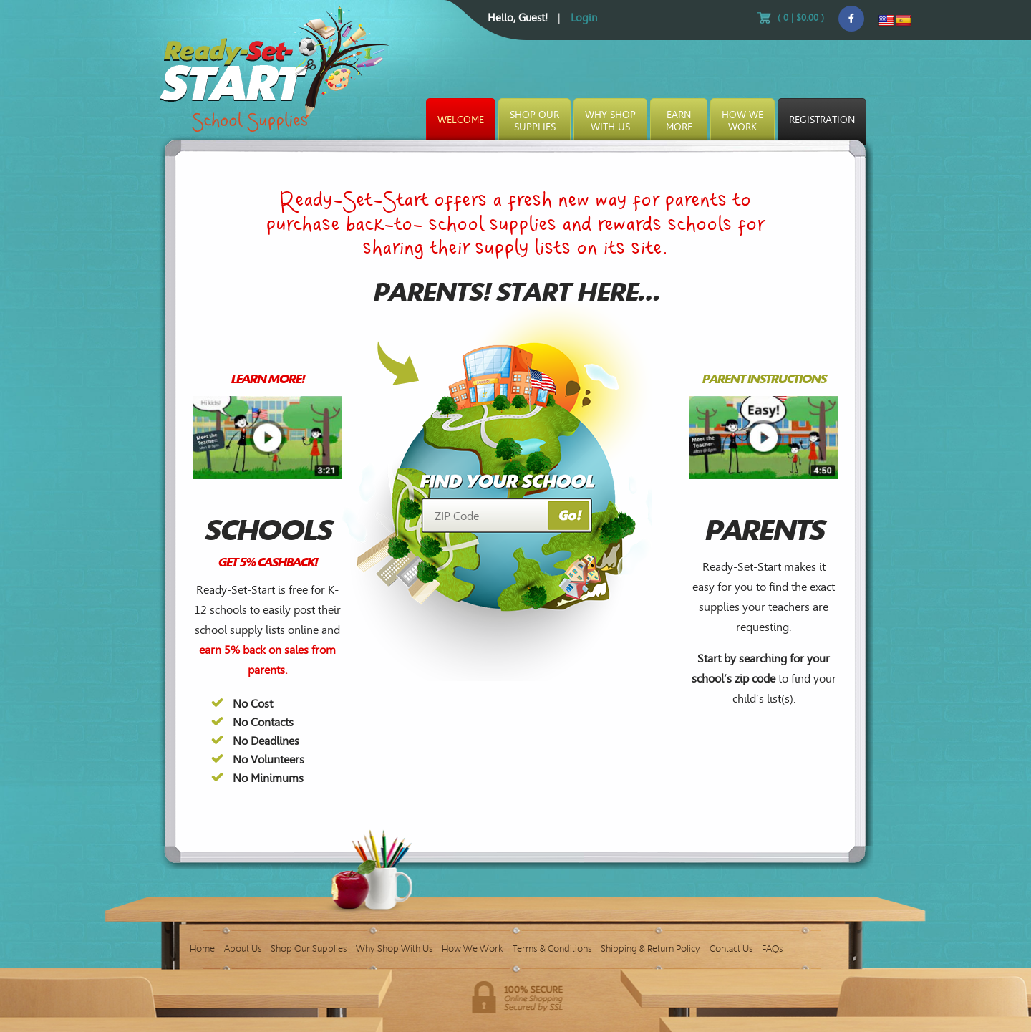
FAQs (772, 948)
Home (202, 948)
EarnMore (679, 121)
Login (584, 17)
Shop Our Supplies (309, 948)
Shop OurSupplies (534, 121)
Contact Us (731, 948)
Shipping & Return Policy (650, 948)
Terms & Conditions (552, 948)
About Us (242, 948)
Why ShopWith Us (610, 121)
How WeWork (742, 121)
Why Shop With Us (394, 948)
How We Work (472, 948)
